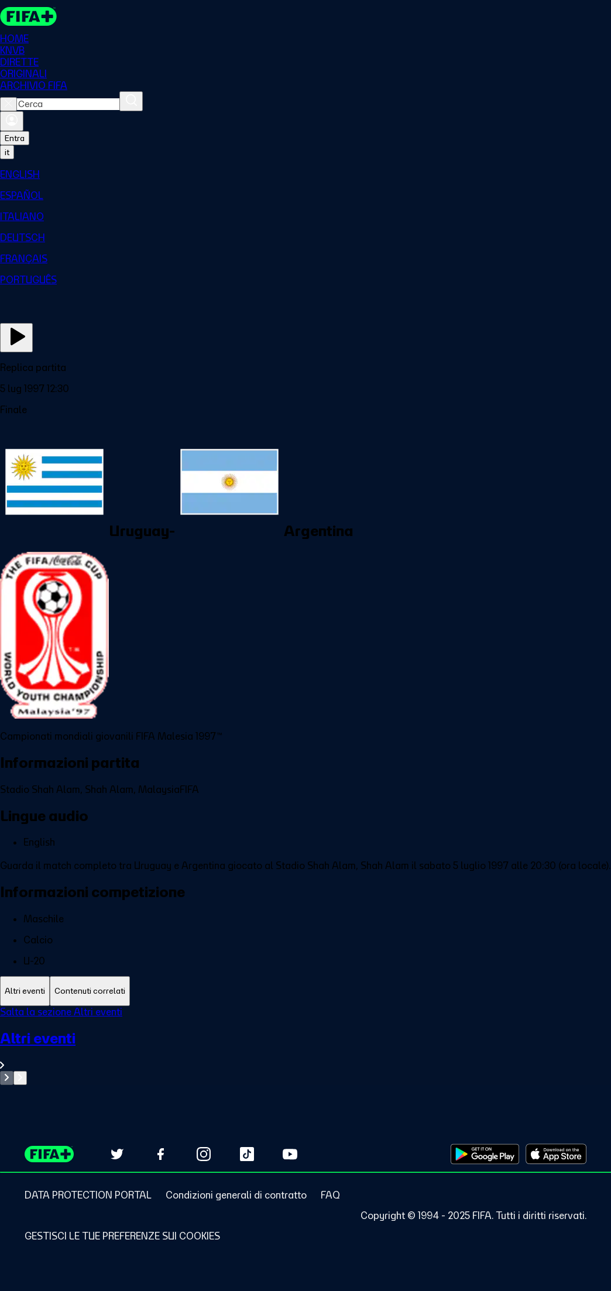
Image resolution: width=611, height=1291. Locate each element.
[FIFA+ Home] (28, 16)
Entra (15, 138)
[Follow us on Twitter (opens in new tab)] (117, 1154)
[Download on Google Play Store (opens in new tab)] (485, 1154)
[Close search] (8, 104)
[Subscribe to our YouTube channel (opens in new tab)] (290, 1154)
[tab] (25, 991)
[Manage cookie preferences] (122, 1236)
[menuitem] (305, 174)
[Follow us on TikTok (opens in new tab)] (247, 1154)
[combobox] (68, 104)
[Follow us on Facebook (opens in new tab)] (160, 1154)
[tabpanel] (305, 1045)
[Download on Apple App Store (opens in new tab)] (556, 1154)
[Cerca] (131, 101)
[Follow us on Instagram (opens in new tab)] (204, 1154)
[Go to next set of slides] (20, 1078)
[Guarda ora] (16, 337)
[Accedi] (11, 121)
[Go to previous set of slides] (6, 1078)
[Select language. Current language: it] (7, 152)
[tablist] (305, 991)
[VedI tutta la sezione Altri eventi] (305, 1050)
